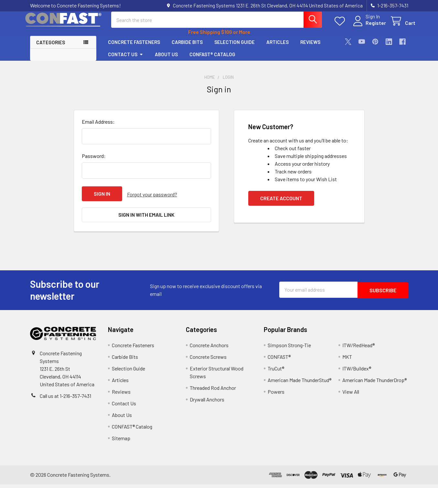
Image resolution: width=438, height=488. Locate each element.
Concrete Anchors (209, 349)
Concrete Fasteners (134, 47)
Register (368, 27)
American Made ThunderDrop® (374, 383)
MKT (347, 360)
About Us (166, 60)
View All (350, 395)
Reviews (310, 47)
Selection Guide (234, 47)
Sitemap (121, 442)
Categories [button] (50, 48)
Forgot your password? (152, 199)
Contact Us (125, 60)
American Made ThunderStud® (299, 383)
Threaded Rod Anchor (213, 391)
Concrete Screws (208, 360)
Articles (277, 47)
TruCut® (276, 372)
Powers (276, 395)
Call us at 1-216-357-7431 (65, 399)
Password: (94, 162)
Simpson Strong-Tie (289, 349)
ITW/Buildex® (356, 372)
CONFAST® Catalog (212, 60)
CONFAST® (279, 360)
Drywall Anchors (207, 403)
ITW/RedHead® (358, 349)
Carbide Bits (187, 47)
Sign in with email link (146, 219)
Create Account (281, 204)
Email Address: (98, 127)
